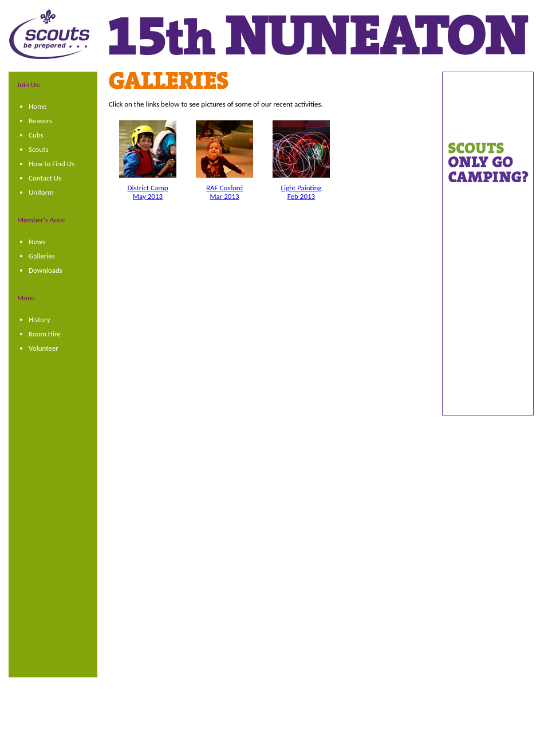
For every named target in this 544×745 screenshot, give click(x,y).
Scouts (39, 149)
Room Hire (45, 334)
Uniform (41, 192)
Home (38, 106)
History (39, 319)
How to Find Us (51, 163)
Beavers (40, 120)
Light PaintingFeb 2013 (301, 192)
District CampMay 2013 (148, 192)
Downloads (45, 270)
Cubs (36, 135)
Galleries (42, 256)
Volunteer (43, 348)
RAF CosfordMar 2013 (224, 192)
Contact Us (45, 178)
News (37, 241)
